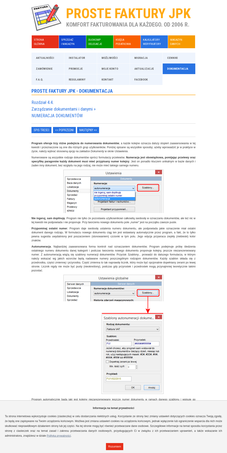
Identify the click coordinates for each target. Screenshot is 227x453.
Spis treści (41, 130)
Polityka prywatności (59, 435)
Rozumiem (114, 446)
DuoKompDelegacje (95, 42)
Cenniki (172, 58)
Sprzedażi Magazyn (67, 42)
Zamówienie (44, 68)
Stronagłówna (39, 42)
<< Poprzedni (64, 130)
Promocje (76, 68)
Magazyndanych (176, 42)
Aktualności (45, 58)
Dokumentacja (177, 68)
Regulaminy (77, 79)
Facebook (141, 79)
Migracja (141, 58)
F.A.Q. (39, 79)
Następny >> (88, 130)
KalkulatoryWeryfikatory (152, 42)
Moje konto (110, 68)
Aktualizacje (144, 68)
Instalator (77, 58)
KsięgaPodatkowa (123, 42)
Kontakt (108, 79)
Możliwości (110, 58)
